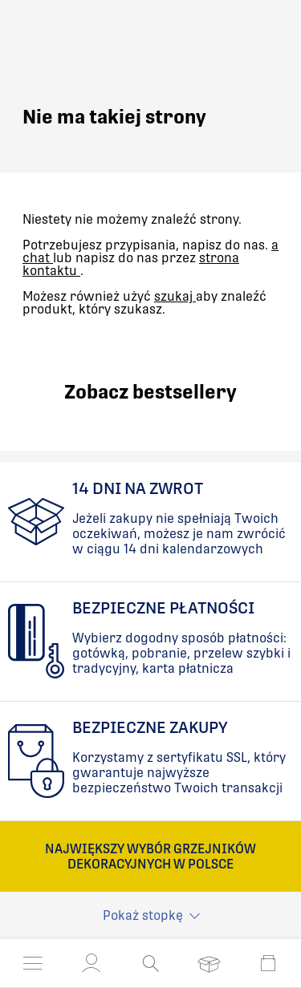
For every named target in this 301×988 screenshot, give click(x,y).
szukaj (175, 296)
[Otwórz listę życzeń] (209, 963)
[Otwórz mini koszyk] (268, 963)
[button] (91, 963)
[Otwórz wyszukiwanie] (150, 963)
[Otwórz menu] (33, 963)
